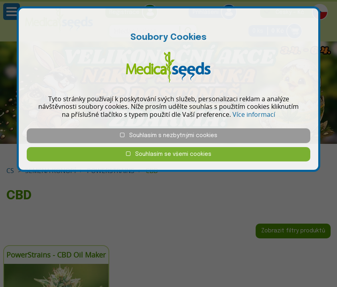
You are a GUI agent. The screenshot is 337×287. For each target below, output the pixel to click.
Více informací (254, 114)
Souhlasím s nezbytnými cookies (168, 135)
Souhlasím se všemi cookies (168, 154)
